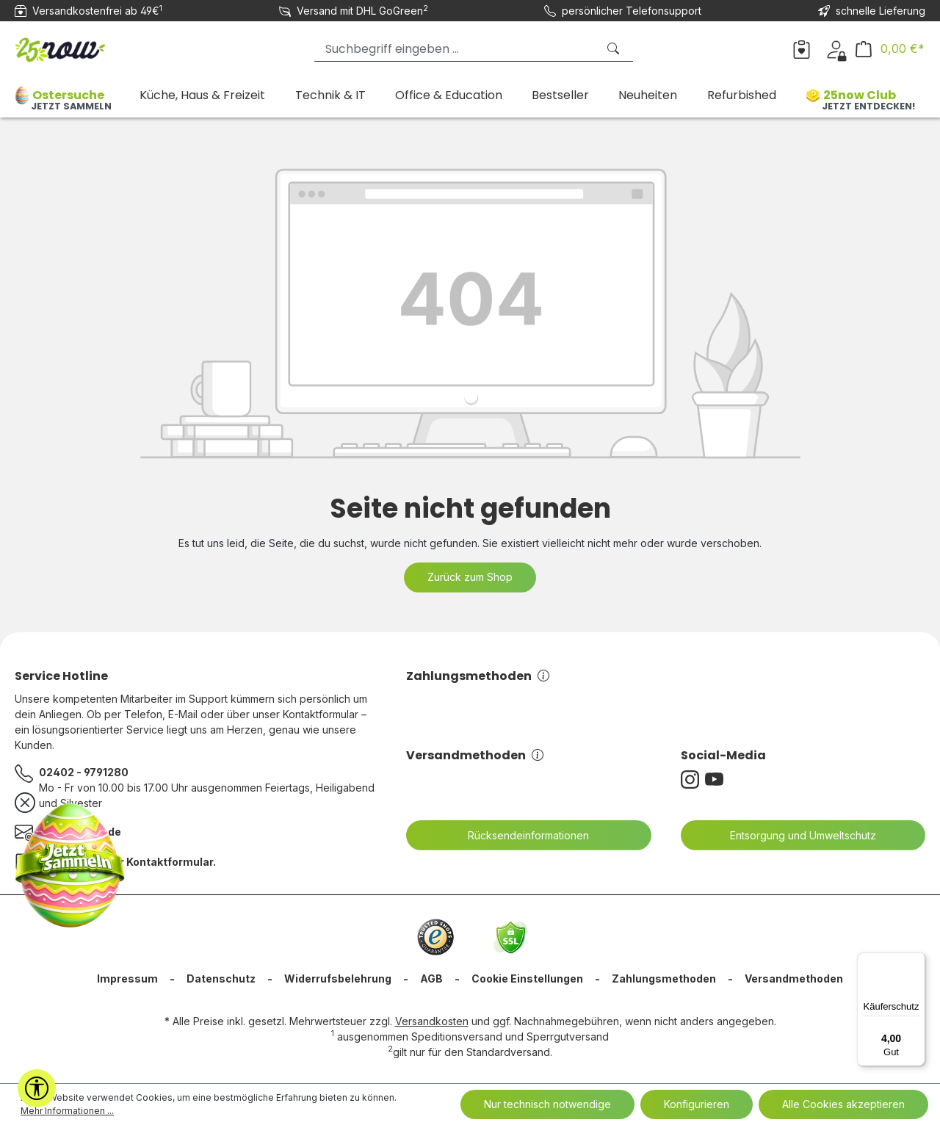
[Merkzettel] (801, 48)
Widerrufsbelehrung (337, 978)
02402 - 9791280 (84, 772)
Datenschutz (221, 978)
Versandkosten (432, 1021)
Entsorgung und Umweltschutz (794, 835)
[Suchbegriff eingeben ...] (455, 49)
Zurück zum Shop (470, 577)
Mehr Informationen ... (67, 1110)
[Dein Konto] (836, 48)
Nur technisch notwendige (547, 1104)
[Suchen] (614, 49)
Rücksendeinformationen (519, 835)
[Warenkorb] (890, 49)
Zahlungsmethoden (477, 676)
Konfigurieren (696, 1104)
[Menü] (916, 961)
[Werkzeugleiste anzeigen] (37, 1088)
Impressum (127, 978)
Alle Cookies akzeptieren (843, 1104)
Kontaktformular (169, 861)
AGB (431, 978)
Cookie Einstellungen (527, 978)
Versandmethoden (474, 755)
